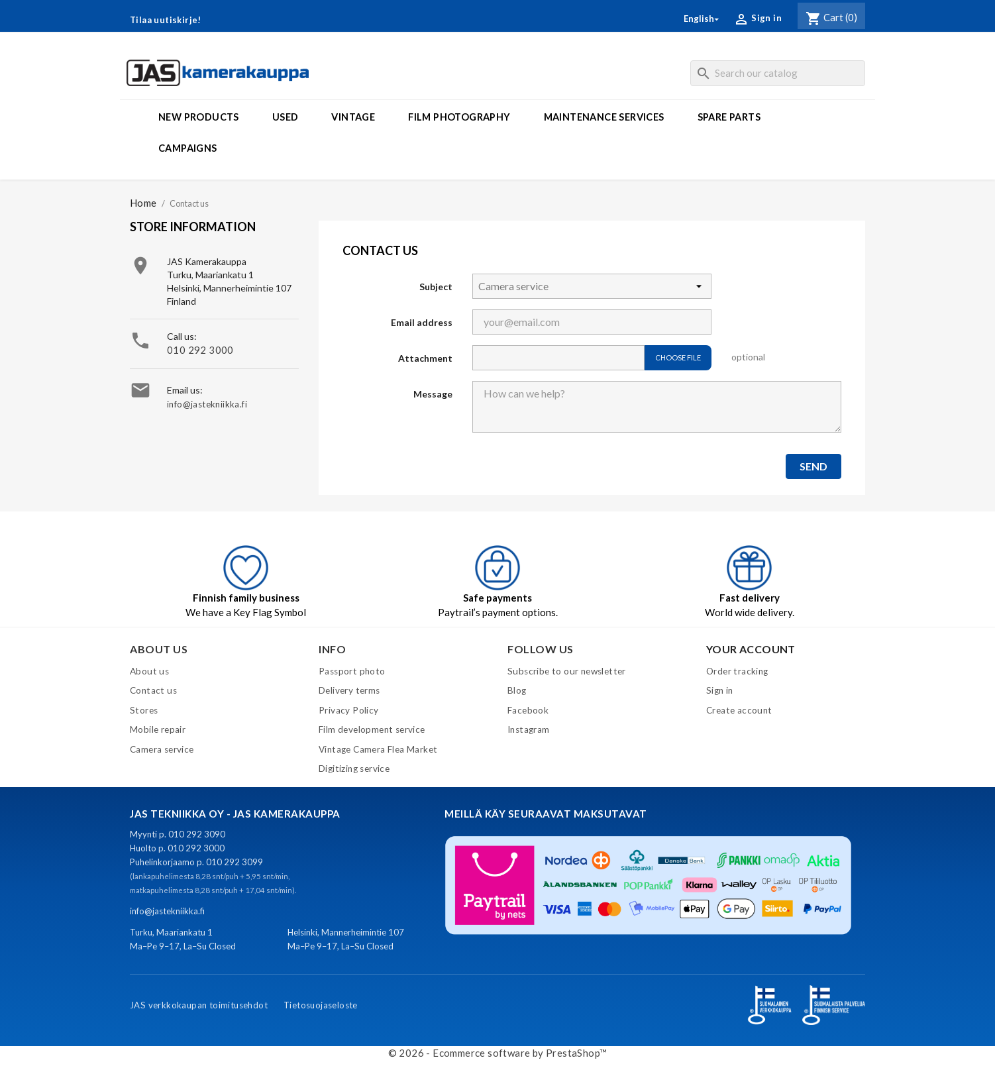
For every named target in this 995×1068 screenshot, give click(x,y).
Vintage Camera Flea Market (378, 749)
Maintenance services (604, 117)
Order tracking (737, 671)
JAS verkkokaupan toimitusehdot (199, 1005)
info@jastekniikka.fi (207, 404)
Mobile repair (157, 729)
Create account (739, 710)
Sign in (719, 690)
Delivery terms (349, 690)
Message (432, 394)
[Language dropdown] (702, 19)
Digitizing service (354, 768)
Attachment (425, 358)
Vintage (353, 117)
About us (149, 671)
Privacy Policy (349, 710)
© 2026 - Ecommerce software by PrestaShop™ (497, 1053)
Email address (421, 322)
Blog (517, 690)
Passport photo (352, 671)
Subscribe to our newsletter (566, 671)
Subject (435, 286)
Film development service (372, 729)
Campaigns (187, 148)
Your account (751, 649)
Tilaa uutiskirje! (165, 20)
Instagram (528, 729)
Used (285, 117)
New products (198, 117)
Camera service (162, 749)
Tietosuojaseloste (321, 1005)
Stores (144, 710)
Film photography (459, 117)
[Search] (777, 73)
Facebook (528, 710)
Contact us (153, 690)
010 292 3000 (200, 350)
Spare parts (729, 117)
